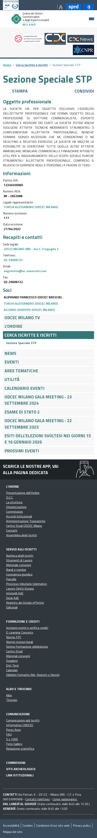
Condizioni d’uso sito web (53, 825)
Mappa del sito (12, 831)
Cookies (28, 825)
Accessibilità (11, 825)
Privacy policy (82, 825)
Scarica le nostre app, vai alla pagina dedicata (31, 469)
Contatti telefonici (37, 799)
